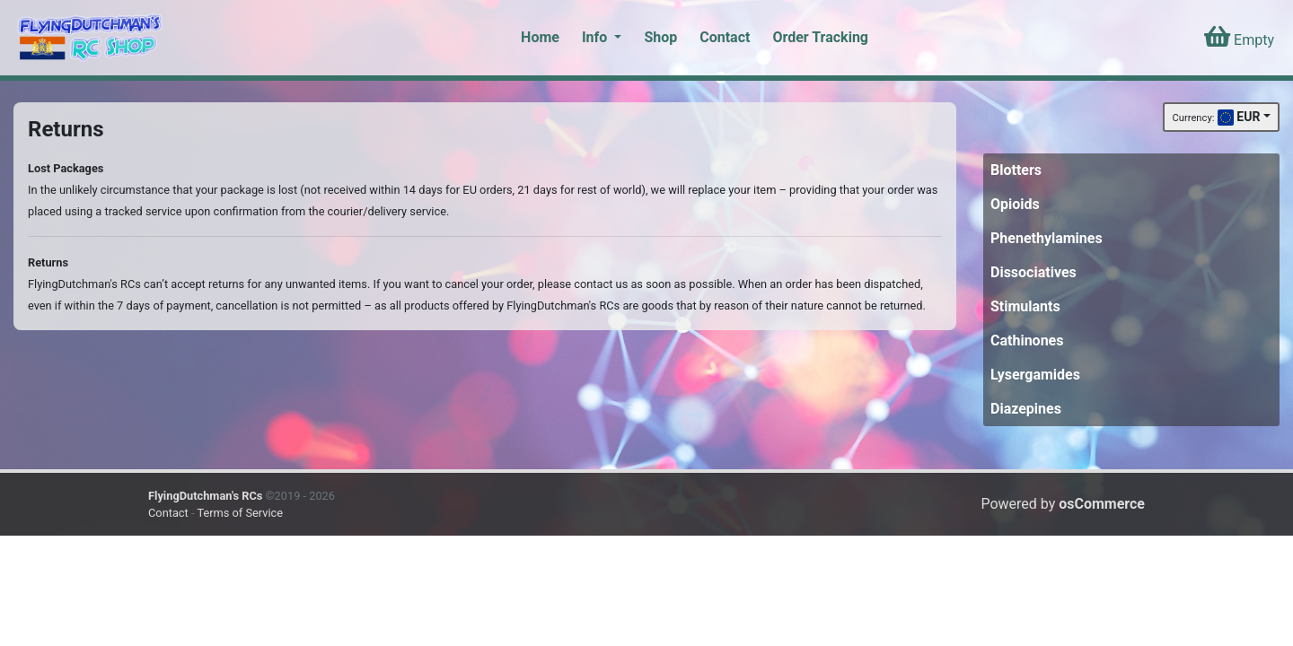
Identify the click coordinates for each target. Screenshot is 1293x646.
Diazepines (1025, 408)
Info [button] (596, 37)
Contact (724, 37)
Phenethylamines (1046, 238)
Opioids (1015, 204)
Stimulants (1025, 306)
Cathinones (1026, 340)
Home (540, 37)
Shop (660, 37)
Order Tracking (820, 37)
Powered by (1063, 503)
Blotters (1016, 170)
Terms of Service (240, 512)
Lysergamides (1035, 374)
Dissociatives (1033, 272)
